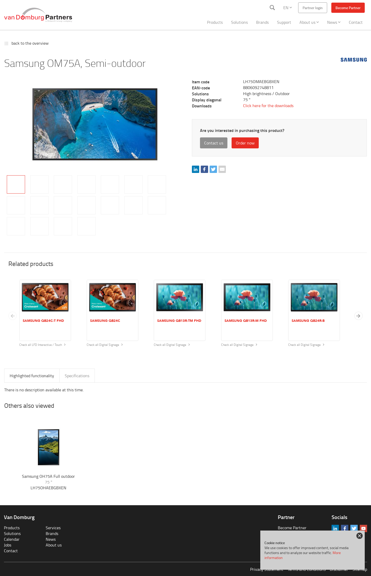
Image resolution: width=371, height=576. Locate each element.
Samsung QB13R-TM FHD (179, 321)
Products (215, 22)
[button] (358, 316)
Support (284, 22)
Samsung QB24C (105, 321)
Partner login (313, 7)
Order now (245, 143)
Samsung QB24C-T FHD (43, 321)
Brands (262, 22)
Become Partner (348, 7)
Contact (356, 22)
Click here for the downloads (268, 105)
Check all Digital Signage (105, 344)
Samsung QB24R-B (308, 321)
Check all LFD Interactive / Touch (42, 344)
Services (53, 528)
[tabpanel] (95, 124)
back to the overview (30, 43)
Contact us (213, 143)
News (333, 22)
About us (309, 22)
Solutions (239, 22)
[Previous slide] (12, 316)
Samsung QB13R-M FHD (246, 321)
